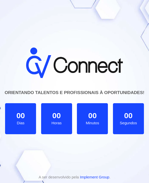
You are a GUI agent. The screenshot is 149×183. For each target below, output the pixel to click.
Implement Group (94, 177)
